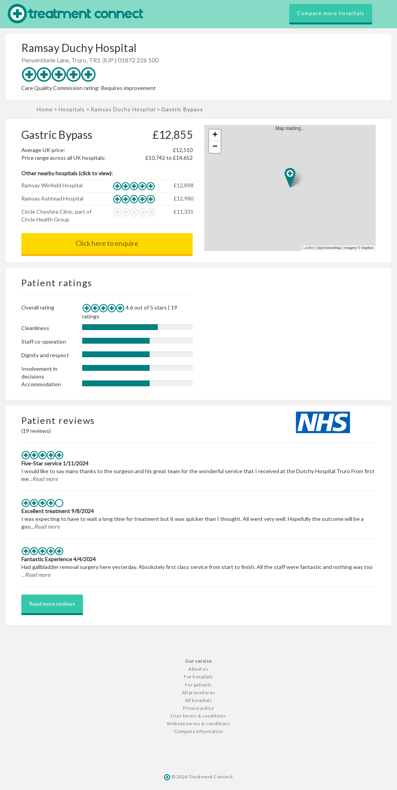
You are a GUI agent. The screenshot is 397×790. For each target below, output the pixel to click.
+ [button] (214, 135)
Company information (198, 731)
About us (198, 669)
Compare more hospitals (330, 13)
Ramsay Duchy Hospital (123, 109)
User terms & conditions (198, 716)
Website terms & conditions (198, 723)
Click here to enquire (107, 243)
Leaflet (309, 248)
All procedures (198, 692)
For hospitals (198, 676)
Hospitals (72, 109)
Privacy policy (198, 708)
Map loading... (293, 188)
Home (45, 109)
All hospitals (198, 700)
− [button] (214, 147)
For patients (198, 685)
